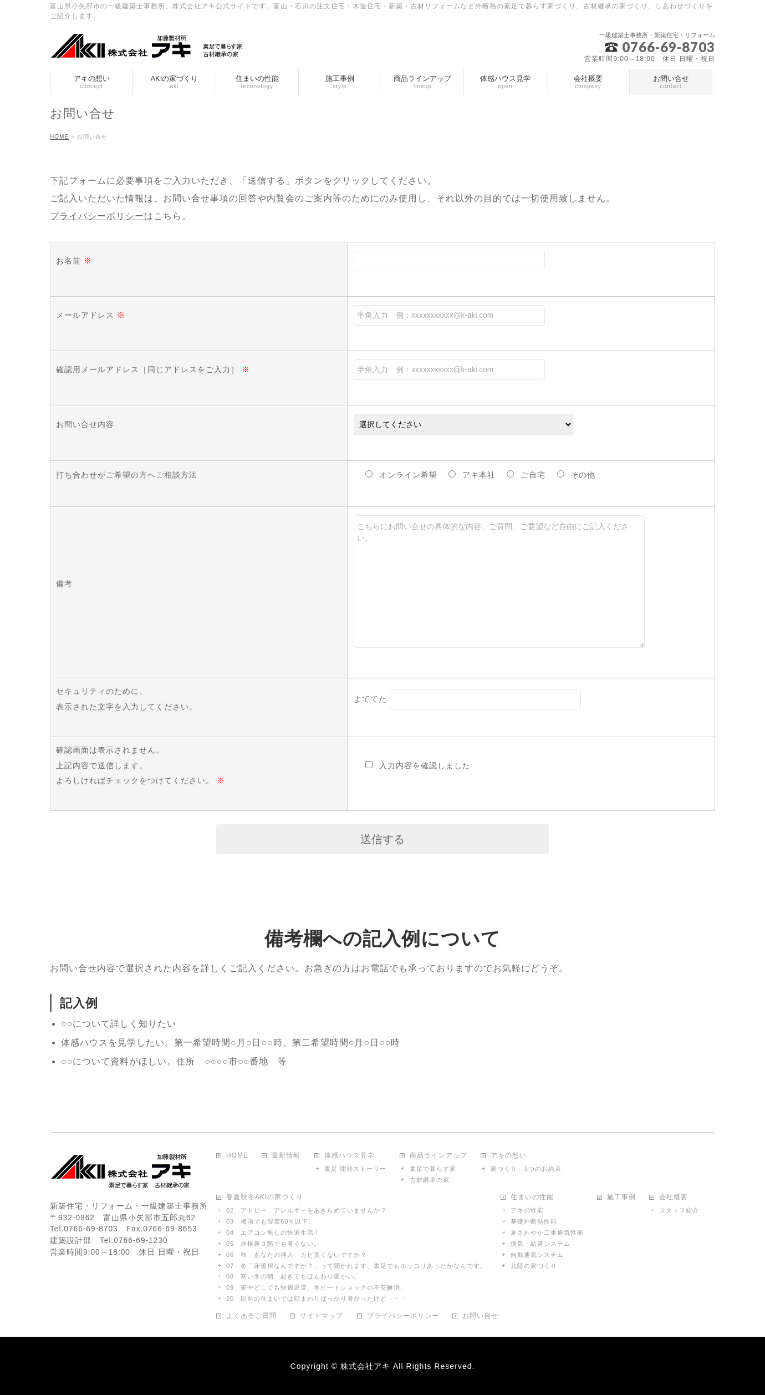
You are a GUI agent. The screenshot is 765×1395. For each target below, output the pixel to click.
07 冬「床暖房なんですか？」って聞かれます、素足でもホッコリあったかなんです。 (356, 1265)
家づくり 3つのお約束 (526, 1168)
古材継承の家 (430, 1179)
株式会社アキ (365, 1366)
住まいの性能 (532, 1197)
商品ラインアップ (438, 1155)
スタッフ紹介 (679, 1210)
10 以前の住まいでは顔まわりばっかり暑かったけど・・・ (316, 1298)
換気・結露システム (540, 1243)
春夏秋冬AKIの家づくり (264, 1197)
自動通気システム (537, 1254)
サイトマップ (321, 1316)
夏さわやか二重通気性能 (547, 1232)
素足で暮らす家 (433, 1168)
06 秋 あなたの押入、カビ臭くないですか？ (296, 1254)
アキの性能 (527, 1210)
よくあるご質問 (251, 1316)
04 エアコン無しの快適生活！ (273, 1232)
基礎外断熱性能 (534, 1221)
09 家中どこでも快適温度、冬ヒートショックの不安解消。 (316, 1287)
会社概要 (673, 1197)
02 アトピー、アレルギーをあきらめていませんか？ (306, 1210)
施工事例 (621, 1197)
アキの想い (509, 1155)
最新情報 (286, 1155)
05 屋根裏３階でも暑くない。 (273, 1243)
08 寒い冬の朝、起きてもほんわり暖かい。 (293, 1276)
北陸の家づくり (534, 1265)
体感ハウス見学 (349, 1155)
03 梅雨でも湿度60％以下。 (270, 1221)
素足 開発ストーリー (355, 1168)
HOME (237, 1155)
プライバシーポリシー (97, 216)
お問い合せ (480, 1316)
